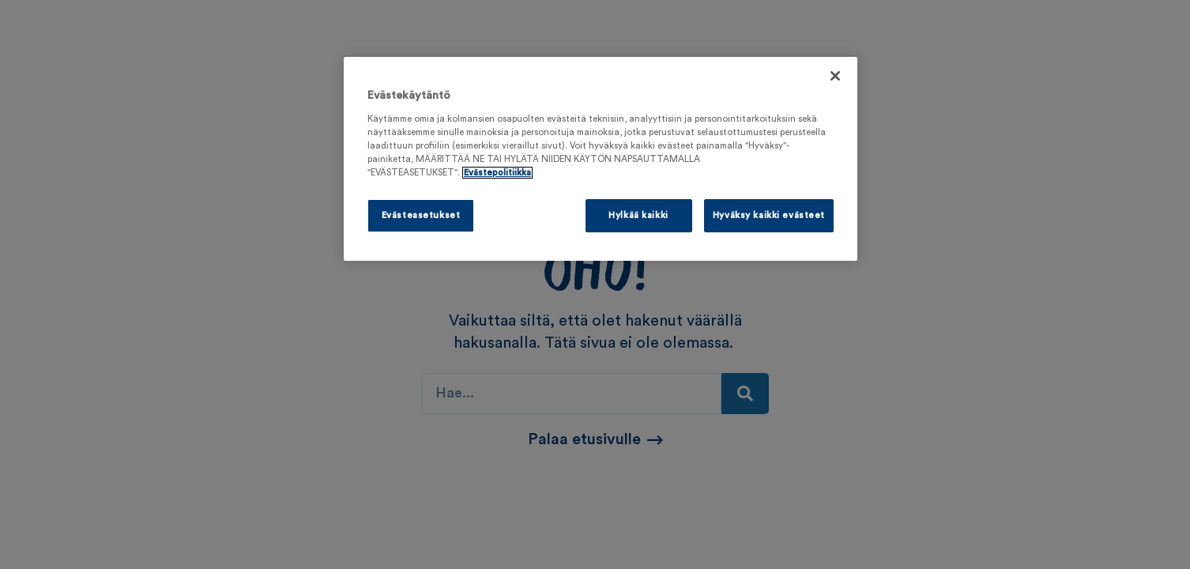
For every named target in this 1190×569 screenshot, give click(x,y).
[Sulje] (835, 75)
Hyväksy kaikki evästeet (769, 215)
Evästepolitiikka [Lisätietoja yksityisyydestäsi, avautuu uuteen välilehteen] (497, 172)
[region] (600, 159)
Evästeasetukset (421, 215)
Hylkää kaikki (638, 215)
